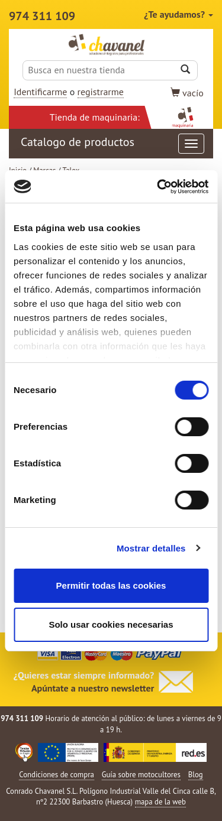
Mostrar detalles (151, 548)
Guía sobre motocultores (141, 775)
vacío (187, 93)
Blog (195, 775)
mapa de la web (160, 802)
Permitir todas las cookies (111, 585)
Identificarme (40, 92)
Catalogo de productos (112, 144)
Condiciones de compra (56, 775)
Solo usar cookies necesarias (111, 624)
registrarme (101, 92)
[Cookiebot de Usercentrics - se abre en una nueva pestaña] (158, 186)
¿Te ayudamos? (178, 14)
